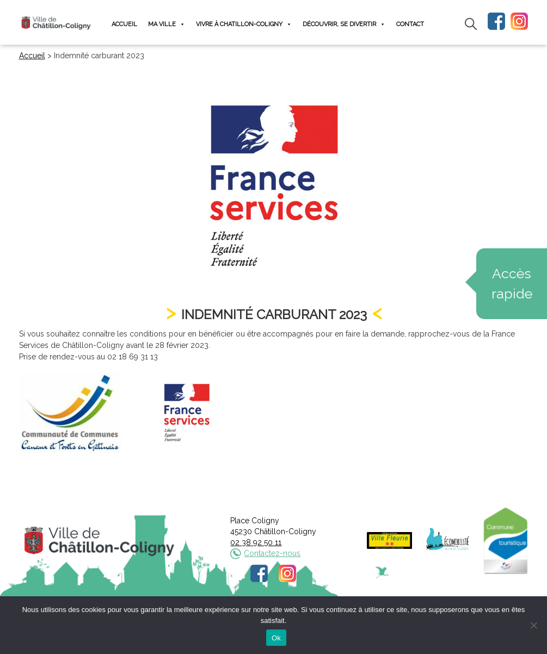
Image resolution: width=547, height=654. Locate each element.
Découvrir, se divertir (344, 24)
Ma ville (166, 24)
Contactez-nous (272, 553)
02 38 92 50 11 (255, 542)
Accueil (124, 24)
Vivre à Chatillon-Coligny (244, 24)
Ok (276, 638)
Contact (410, 24)
